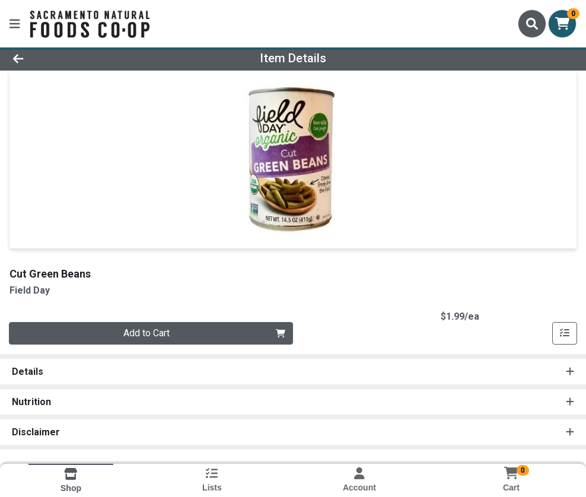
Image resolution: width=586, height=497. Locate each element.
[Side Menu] (14, 23)
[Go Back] (80, 58)
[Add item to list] (564, 333)
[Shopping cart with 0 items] (562, 23)
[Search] (532, 24)
